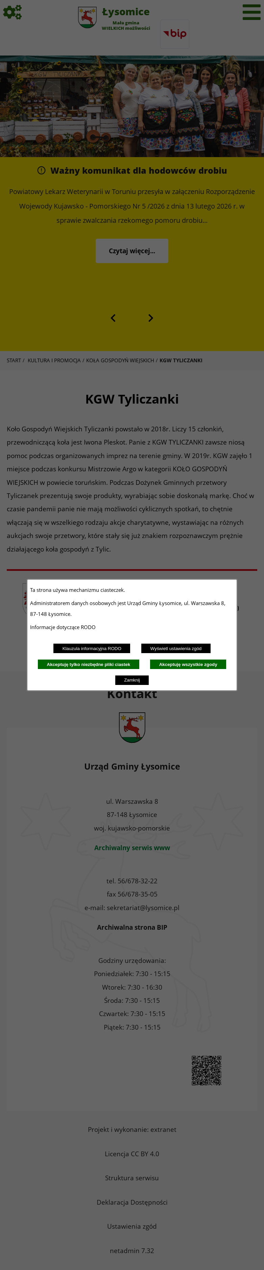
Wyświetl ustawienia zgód (176, 648)
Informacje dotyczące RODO (63, 627)
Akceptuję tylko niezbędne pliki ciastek (88, 664)
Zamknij (132, 680)
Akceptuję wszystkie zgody (188, 664)
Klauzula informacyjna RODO (92, 648)
